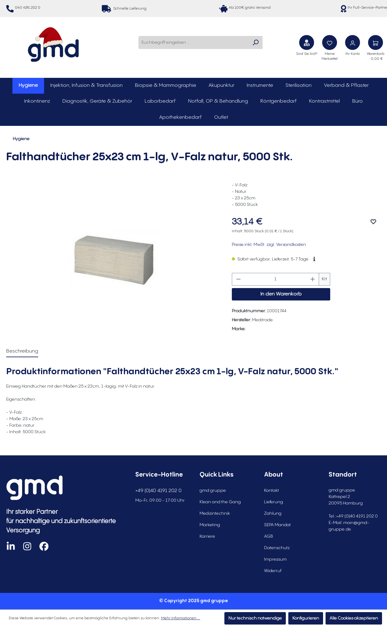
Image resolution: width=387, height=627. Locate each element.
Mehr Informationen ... (180, 618)
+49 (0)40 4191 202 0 (158, 490)
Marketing (210, 525)
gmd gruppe (213, 490)
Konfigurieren (305, 618)
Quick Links (216, 475)
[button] (314, 259)
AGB (268, 536)
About (273, 475)
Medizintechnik (215, 513)
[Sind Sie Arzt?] (306, 42)
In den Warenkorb (281, 294)
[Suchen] (255, 42)
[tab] (22, 351)
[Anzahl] (276, 279)
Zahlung (272, 513)
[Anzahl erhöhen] (312, 279)
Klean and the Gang (220, 502)
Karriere (207, 536)
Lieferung (273, 502)
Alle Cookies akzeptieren (354, 618)
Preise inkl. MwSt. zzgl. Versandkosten (269, 244)
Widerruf (272, 571)
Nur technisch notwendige (255, 618)
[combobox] (193, 42)
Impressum (275, 559)
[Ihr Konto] (352, 42)
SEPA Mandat (277, 525)
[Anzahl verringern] (238, 279)
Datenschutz (277, 548)
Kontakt (271, 490)
